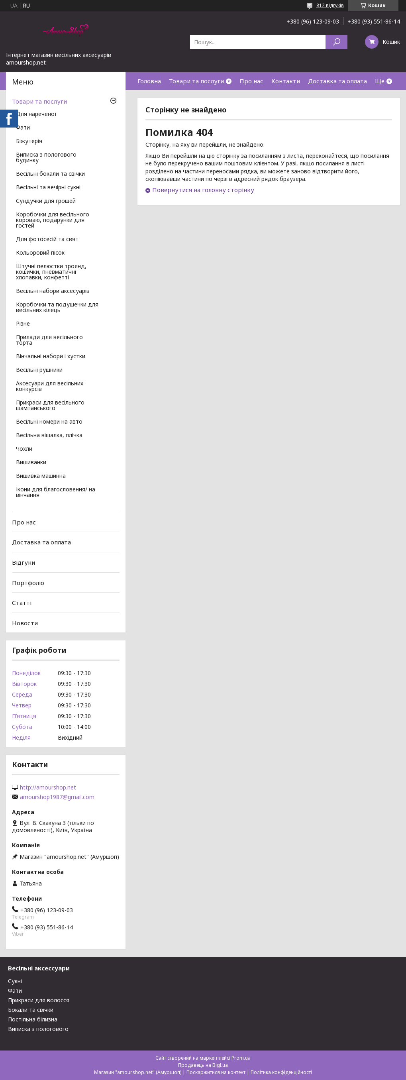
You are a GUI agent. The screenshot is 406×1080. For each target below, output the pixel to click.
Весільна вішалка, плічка (49, 435)
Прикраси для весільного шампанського (50, 406)
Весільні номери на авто (49, 422)
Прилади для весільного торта (49, 340)
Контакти (285, 81)
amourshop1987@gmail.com (57, 797)
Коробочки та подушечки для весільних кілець (57, 308)
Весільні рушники (39, 370)
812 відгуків (330, 5)
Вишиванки (31, 462)
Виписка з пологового (38, 1029)
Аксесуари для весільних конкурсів (49, 387)
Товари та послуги (196, 81)
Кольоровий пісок (40, 253)
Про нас (251, 81)
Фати (23, 128)
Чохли (24, 449)
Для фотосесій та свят (47, 239)
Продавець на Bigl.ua (203, 1065)
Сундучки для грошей (46, 201)
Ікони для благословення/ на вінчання (55, 493)
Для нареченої (36, 114)
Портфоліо (28, 582)
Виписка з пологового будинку (46, 158)
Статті (21, 603)
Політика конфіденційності (281, 1072)
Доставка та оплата (337, 81)
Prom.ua (241, 1057)
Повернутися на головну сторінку (203, 190)
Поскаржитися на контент (215, 1072)
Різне (23, 324)
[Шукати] (336, 42)
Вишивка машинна (41, 476)
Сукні (15, 981)
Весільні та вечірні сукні (48, 188)
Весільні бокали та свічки (50, 174)
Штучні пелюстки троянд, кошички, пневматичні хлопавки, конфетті (51, 272)
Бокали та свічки (30, 1009)
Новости (25, 623)
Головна (149, 81)
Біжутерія (29, 141)
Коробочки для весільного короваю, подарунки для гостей (52, 220)
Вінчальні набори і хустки (50, 356)
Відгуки (23, 562)
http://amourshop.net (48, 787)
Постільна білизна (32, 1019)
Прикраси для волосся (38, 1000)
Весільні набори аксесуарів (53, 291)
